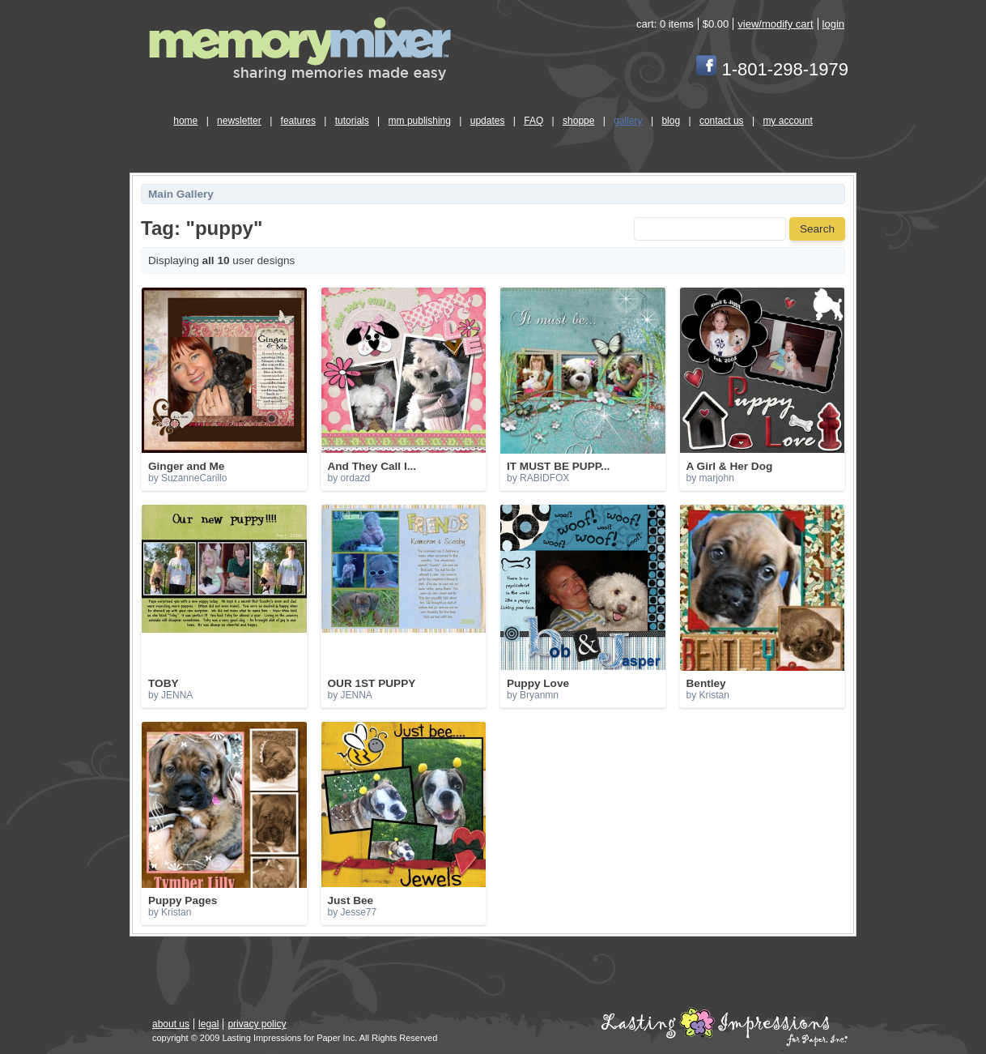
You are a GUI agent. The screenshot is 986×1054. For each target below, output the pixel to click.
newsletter (239, 120)
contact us (721, 120)
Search (817, 229)
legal (208, 1024)
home (185, 120)
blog (670, 120)
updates (487, 120)
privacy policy (256, 1024)
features (298, 120)
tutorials (352, 120)
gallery (628, 120)
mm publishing (420, 120)
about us (170, 1024)
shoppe (578, 120)
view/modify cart (775, 24)
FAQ (533, 120)
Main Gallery (181, 194)
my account (787, 120)
